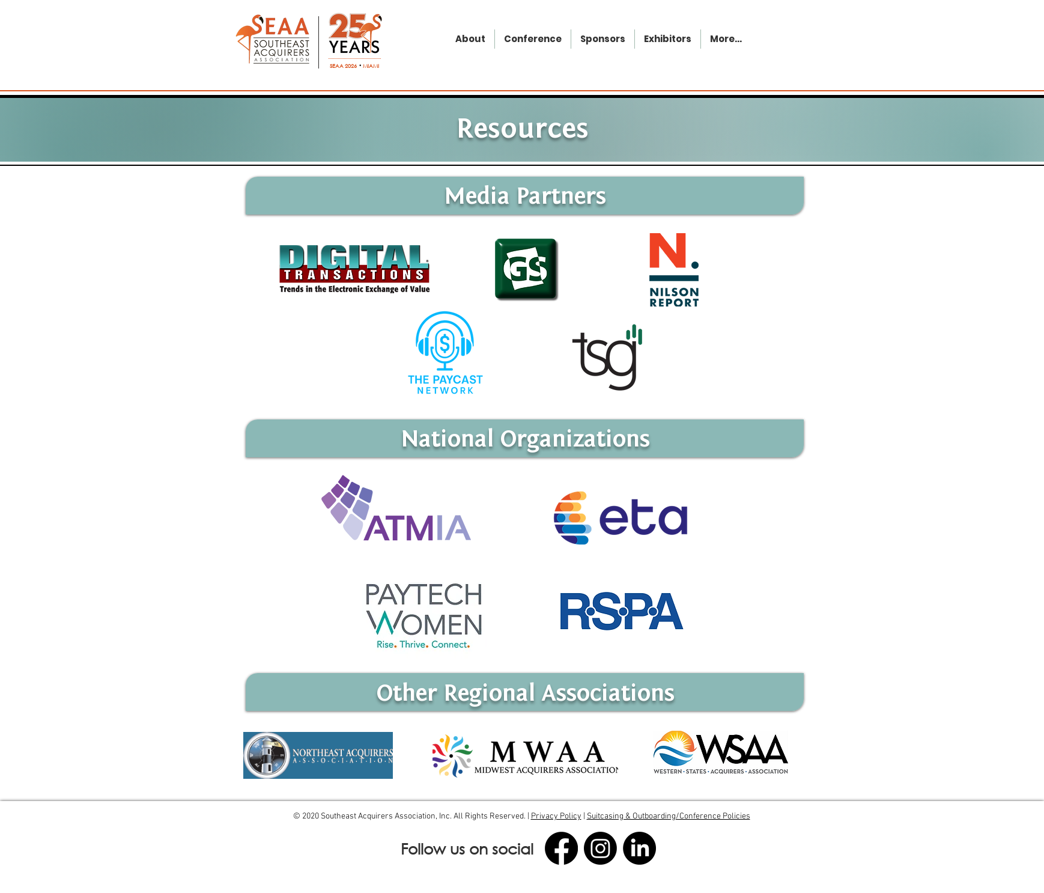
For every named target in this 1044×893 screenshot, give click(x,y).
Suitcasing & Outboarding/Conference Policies (668, 816)
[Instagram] (600, 848)
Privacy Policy (556, 816)
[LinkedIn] (639, 848)
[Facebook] (561, 848)
